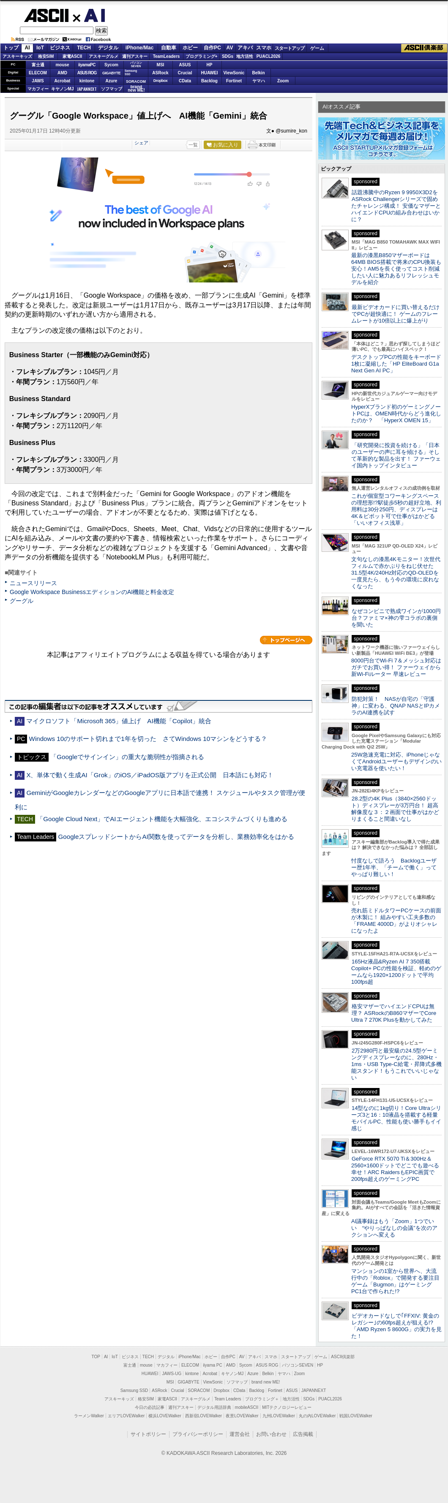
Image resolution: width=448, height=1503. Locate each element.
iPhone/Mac (140, 48)
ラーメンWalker (89, 1415)
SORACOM (199, 1390)
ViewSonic (234, 73)
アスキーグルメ (103, 56)
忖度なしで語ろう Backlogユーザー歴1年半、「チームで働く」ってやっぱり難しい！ (394, 867)
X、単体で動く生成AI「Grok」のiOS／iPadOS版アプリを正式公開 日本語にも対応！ (153, 775)
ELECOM (38, 73)
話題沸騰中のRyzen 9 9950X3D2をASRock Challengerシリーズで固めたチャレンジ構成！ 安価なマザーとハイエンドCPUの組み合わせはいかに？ (396, 205)
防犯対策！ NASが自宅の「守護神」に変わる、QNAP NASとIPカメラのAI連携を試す (395, 706)
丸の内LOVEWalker (317, 1415)
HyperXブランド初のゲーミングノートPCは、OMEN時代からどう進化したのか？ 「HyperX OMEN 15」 (396, 413)
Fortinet (234, 81)
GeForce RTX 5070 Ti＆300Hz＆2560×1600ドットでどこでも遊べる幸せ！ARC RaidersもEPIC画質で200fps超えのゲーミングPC (395, 1169)
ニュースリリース (33, 583)
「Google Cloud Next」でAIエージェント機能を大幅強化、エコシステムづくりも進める (162, 818)
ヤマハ (258, 81)
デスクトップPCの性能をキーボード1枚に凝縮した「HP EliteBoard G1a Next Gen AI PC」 (396, 364)
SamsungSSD (131, 72)
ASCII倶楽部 (424, 48)
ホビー (190, 48)
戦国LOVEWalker (355, 1415)
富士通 (38, 64)
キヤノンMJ (62, 89)
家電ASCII (72, 56)
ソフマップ (111, 89)
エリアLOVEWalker (126, 1415)
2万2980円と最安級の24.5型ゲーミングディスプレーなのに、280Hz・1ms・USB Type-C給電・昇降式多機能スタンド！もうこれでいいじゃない (396, 1064)
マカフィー (38, 89)
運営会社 (239, 1434)
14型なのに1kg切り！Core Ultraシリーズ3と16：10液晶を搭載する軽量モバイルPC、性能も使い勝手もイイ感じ (396, 1118)
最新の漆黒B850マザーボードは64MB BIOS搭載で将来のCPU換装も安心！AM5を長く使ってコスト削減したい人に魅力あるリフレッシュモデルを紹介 (396, 268)
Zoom (283, 81)
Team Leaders (227, 1399)
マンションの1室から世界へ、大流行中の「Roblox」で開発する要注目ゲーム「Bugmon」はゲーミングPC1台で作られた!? (395, 1281)
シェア (141, 142)
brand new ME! (265, 1382)
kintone (87, 81)
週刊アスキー (135, 56)
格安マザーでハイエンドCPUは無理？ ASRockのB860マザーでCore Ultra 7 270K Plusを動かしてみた (393, 1013)
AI (90, 15)
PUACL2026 (269, 56)
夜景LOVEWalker (242, 1415)
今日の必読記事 (149, 1407)
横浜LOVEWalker (164, 1415)
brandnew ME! (136, 88)
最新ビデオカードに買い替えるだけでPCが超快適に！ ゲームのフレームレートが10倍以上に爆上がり (395, 314)
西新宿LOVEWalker (203, 1415)
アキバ (245, 48)
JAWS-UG (171, 1373)
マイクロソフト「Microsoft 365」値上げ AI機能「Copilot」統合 (118, 720)
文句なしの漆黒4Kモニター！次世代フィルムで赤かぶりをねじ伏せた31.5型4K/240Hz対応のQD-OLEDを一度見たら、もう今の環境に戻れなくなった (395, 572)
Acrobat (63, 81)
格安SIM (46, 56)
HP (210, 64)
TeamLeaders (166, 56)
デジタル (108, 48)
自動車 (168, 48)
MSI (160, 64)
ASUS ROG (86, 73)
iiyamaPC (87, 64)
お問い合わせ (271, 1434)
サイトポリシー (148, 1434)
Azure (111, 81)
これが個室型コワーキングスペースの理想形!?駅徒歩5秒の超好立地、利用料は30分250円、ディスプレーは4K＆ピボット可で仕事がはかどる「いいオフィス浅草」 (396, 509)
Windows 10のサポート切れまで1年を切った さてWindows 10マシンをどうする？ (148, 738)
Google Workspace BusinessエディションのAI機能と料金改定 (92, 592)
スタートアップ (289, 48)
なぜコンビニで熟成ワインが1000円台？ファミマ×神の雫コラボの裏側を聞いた (396, 618)
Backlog (209, 81)
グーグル (21, 600)
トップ (11, 48)
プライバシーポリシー (197, 1434)
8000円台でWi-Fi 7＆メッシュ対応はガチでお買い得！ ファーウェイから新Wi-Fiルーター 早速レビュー (396, 667)
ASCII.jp (46, 15)
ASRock (160, 73)
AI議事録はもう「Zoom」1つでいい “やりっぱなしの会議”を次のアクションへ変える (394, 1228)
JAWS (38, 81)
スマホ (263, 48)
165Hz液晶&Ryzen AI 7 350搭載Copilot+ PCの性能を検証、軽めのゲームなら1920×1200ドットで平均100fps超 (396, 971)
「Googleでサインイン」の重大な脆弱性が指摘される (127, 756)
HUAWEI (209, 73)
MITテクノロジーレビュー (286, 1407)
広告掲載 (303, 1434)
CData (185, 81)
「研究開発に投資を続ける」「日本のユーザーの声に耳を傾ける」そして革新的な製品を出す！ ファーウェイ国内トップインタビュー (396, 455)
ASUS (185, 64)
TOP (96, 1356)
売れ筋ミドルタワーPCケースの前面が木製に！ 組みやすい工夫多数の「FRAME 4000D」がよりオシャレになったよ (396, 920)
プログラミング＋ (262, 1399)
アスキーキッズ (17, 56)
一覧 (193, 144)
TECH (84, 48)
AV (230, 48)
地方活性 (244, 56)
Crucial (185, 73)
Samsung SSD (134, 1390)
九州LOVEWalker (278, 1415)
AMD (62, 73)
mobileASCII (247, 1407)
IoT (40, 48)
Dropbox (160, 81)
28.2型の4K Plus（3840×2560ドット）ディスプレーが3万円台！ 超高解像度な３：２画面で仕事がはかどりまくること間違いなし (395, 808)
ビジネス (60, 48)
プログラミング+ (202, 56)
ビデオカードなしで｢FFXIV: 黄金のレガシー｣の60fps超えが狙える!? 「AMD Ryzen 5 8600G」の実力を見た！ (396, 1326)
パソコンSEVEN (136, 64)
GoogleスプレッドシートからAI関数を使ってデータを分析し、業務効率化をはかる (176, 836)
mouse (62, 64)
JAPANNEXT (87, 89)
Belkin (258, 73)
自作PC (212, 48)
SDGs (227, 56)
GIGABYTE (111, 73)
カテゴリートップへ (286, 640)
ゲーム (317, 48)
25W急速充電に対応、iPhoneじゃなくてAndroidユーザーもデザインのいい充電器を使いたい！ (396, 761)
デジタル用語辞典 (214, 1407)
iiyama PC (212, 1365)
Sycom (111, 64)
